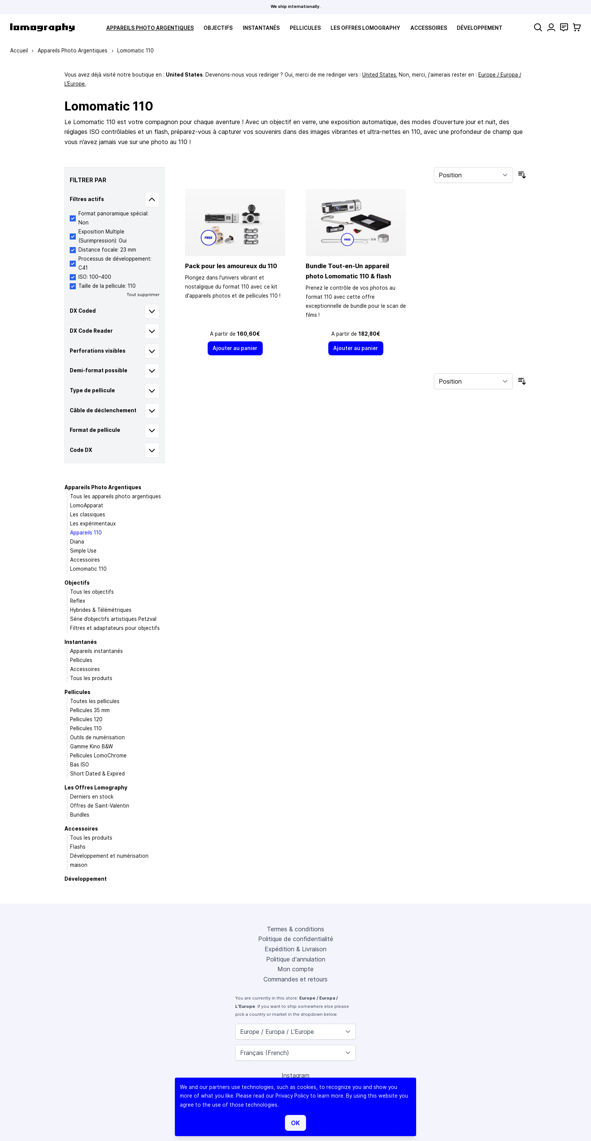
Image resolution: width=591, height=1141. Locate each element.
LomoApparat (86, 505)
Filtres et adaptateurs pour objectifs (115, 628)
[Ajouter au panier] (235, 348)
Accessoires (428, 28)
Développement (479, 28)
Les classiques (87, 514)
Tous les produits (91, 678)
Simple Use (83, 551)
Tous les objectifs (92, 592)
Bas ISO (79, 765)
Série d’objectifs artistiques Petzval (113, 619)
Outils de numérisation (97, 737)
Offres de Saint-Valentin (99, 806)
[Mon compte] (551, 27)
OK (295, 1123)
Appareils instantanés (96, 651)
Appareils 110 (86, 533)
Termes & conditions (295, 929)
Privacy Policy (292, 1096)
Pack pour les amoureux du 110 (231, 266)
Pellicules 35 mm (90, 710)
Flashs (78, 847)
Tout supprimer (143, 294)
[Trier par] (473, 175)
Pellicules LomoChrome (98, 755)
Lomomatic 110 (88, 569)
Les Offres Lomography (365, 28)
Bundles (79, 815)
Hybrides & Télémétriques (101, 610)
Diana (77, 542)
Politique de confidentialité (295, 939)
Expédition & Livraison (295, 949)
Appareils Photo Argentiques (150, 28)
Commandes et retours (295, 979)
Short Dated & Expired (97, 774)
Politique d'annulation (295, 959)
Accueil (19, 51)
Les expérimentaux (93, 524)
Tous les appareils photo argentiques (115, 496)
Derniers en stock (91, 797)
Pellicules (305, 28)
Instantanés (261, 28)
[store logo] (42, 27)
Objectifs (218, 28)
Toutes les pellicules (94, 701)
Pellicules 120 (86, 719)
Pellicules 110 (86, 728)
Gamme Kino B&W (91, 746)
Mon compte (295, 969)
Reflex (77, 601)
